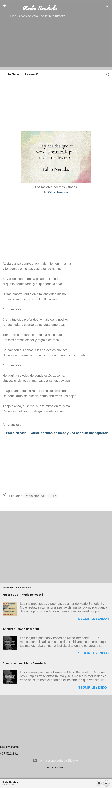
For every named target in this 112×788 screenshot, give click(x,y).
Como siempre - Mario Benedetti (24, 663)
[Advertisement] (56, 45)
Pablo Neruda (16, 433)
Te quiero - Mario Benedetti (21, 629)
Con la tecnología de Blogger (56, 760)
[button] (107, 75)
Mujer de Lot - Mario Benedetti (23, 594)
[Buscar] (107, 6)
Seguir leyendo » (93, 618)
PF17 (52, 496)
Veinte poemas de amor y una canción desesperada (69, 433)
